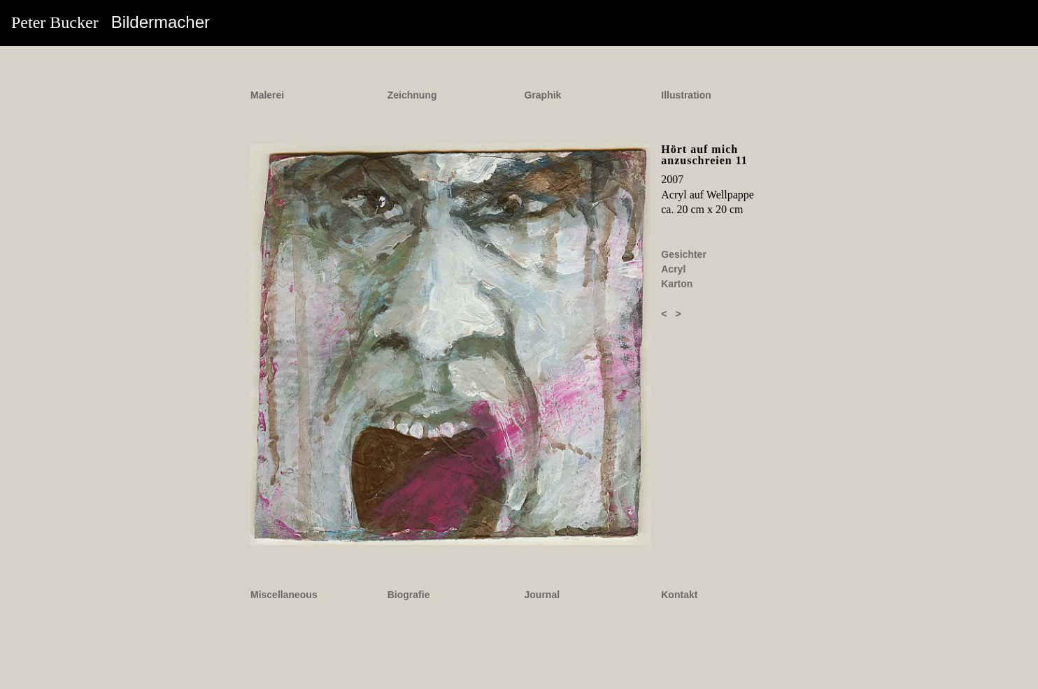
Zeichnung (412, 95)
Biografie (409, 594)
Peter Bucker (110, 22)
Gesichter (683, 254)
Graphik (543, 95)
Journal (542, 594)
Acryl (673, 269)
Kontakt (679, 594)
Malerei (267, 95)
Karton (676, 283)
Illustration (686, 95)
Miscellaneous (284, 594)
